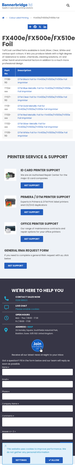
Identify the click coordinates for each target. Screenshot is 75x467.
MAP (30, 326)
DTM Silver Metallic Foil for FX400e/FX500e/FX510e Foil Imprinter (38, 125)
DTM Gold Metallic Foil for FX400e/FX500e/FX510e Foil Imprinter (38, 107)
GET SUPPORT (32, 185)
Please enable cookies (27, 309)
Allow (54, 460)
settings (21, 460)
